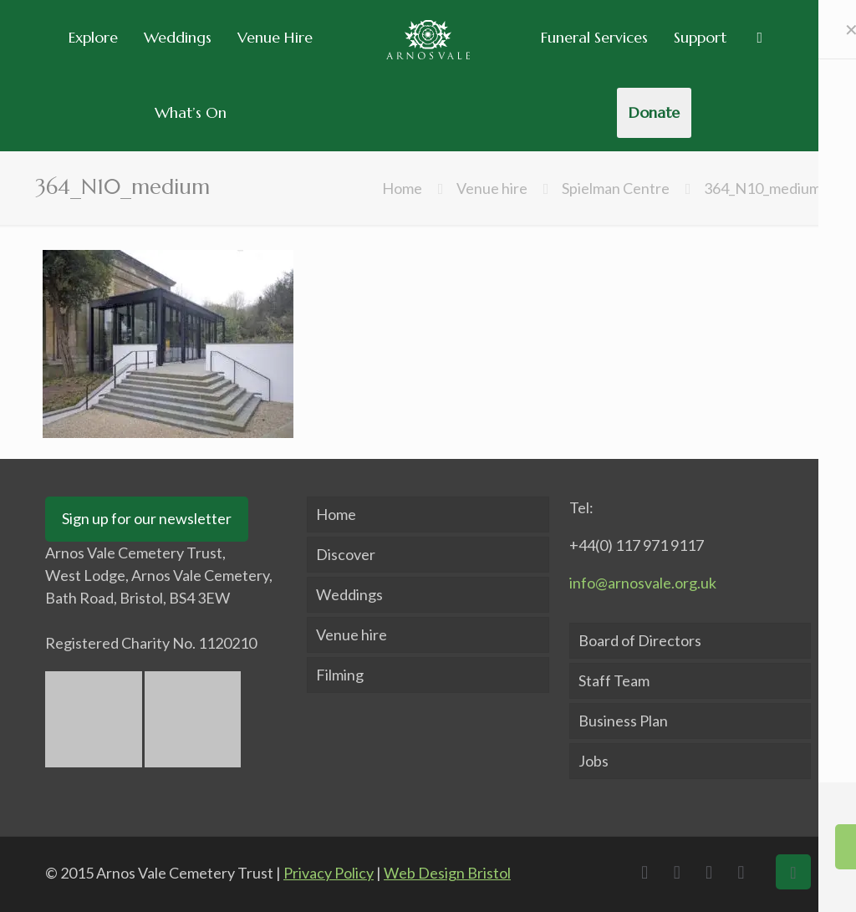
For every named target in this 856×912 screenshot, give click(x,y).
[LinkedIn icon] (713, 872)
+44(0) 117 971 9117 (636, 545)
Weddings (349, 594)
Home (402, 188)
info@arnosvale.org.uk (642, 582)
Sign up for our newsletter (147, 518)
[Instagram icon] (745, 872)
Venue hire (491, 188)
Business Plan (623, 720)
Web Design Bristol (447, 873)
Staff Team (614, 680)
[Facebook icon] (648, 872)
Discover (345, 554)
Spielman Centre (616, 188)
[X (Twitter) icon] (681, 872)
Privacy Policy (328, 873)
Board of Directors (639, 640)
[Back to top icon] (793, 871)
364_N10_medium (762, 188)
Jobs (593, 761)
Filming (340, 674)
